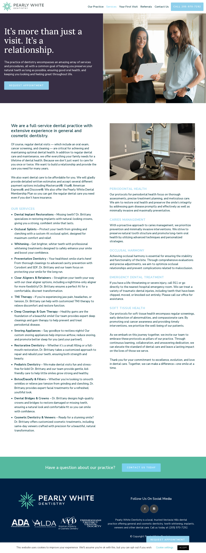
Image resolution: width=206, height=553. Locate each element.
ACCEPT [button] (183, 547)
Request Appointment (26, 85)
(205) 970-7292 (178, 527)
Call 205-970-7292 (187, 6)
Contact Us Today (141, 467)
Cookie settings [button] (164, 547)
